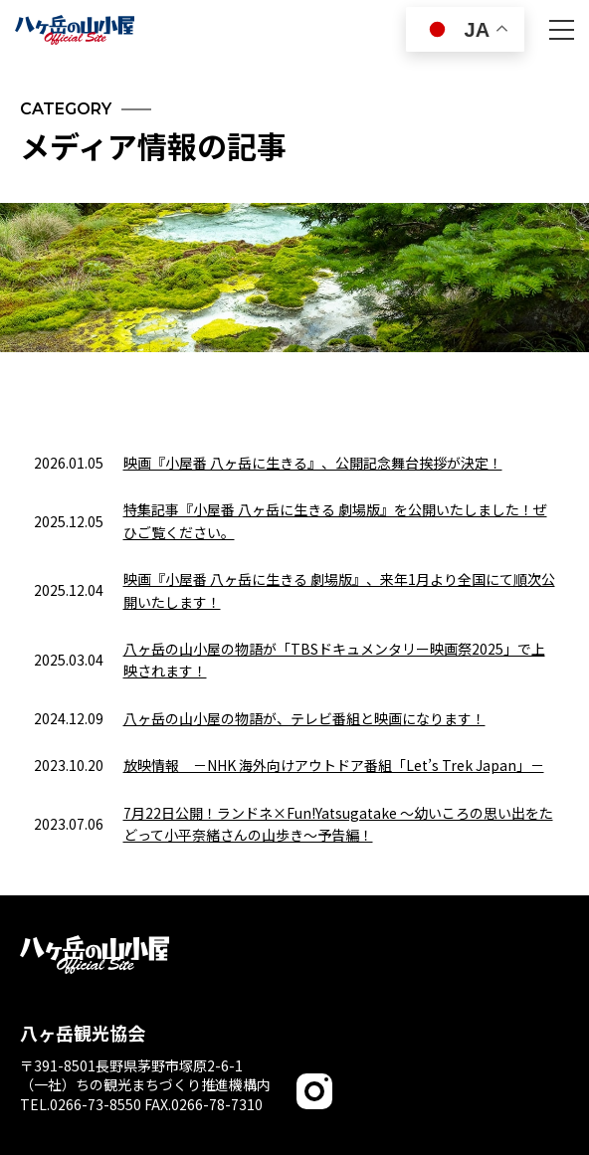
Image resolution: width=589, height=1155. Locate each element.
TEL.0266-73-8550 (80, 1104)
